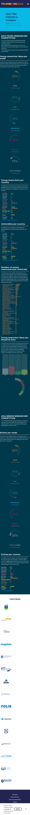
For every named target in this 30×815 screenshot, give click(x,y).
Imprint (15, 802)
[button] (18, 809)
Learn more (7, 813)
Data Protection (15, 797)
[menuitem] (7, 23)
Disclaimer (15, 794)
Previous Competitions (15, 799)
